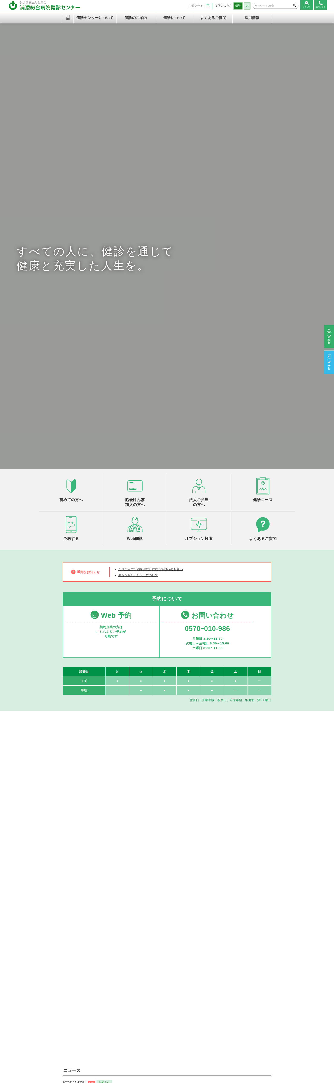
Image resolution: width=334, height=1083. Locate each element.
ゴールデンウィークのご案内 (85, 735)
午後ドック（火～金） (174, 963)
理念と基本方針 (130, 968)
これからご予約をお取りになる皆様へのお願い (155, 295)
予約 (328, 363)
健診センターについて (133, 955)
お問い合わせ (206, 343)
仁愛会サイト (196, 5)
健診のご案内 (165, 955)
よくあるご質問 (213, 18)
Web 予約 (110, 343)
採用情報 (252, 18)
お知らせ (108, 712)
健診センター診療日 (134, 982)
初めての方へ (207, 963)
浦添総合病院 (145, 1062)
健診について (205, 955)
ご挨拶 (124, 963)
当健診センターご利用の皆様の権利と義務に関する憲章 (133, 1018)
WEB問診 (205, 982)
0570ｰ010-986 (205, 358)
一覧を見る (167, 815)
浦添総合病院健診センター (178, 1062)
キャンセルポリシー (134, 1027)
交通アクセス (129, 986)
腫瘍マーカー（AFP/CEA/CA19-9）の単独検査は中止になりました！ (117, 752)
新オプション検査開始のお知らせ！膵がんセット (101, 801)
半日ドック (166, 968)
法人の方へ (205, 968)
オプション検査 (170, 986)
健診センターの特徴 (134, 972)
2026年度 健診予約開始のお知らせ (90, 768)
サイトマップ (180, 1069)
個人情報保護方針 (132, 1004)
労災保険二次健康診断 (174, 991)
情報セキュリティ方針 (135, 1009)
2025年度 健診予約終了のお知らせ (90, 784)
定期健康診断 (168, 972)
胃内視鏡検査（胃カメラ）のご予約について (98, 719)
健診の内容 (127, 977)
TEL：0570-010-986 (79, 978)
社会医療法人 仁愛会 (77, 952)
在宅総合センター (215, 1062)
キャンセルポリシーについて (141, 302)
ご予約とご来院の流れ (213, 972)
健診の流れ (205, 977)
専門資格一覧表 (130, 991)
